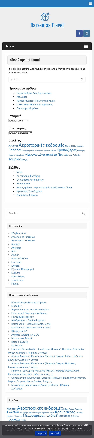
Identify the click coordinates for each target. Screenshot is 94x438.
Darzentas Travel (47, 25)
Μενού (10, 46)
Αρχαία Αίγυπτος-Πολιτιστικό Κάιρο (36, 100)
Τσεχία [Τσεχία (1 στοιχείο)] (24, 160)
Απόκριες (16, 247)
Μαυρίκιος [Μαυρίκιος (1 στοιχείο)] (20, 155)
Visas (19, 171)
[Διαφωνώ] (90, 429)
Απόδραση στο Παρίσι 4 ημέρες (28, 320)
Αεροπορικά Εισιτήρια (23, 236)
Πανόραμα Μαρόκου (28, 108)
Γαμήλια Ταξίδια (19, 258)
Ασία (13, 251)
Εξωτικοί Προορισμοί (22, 269)
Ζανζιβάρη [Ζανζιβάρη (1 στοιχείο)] (25, 151)
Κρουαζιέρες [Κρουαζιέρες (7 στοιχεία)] (67, 150)
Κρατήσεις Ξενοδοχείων (29, 191)
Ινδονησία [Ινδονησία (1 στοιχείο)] (39, 151)
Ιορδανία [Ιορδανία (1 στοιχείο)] (46, 151)
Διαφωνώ (54, 433)
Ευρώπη (15, 272)
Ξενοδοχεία (17, 280)
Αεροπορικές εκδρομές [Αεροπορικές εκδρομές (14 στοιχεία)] (41, 145)
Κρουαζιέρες (17, 276)
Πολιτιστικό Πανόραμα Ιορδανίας (34, 104)
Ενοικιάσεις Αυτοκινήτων (30, 179)
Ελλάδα (15, 265)
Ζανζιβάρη (16, 388)
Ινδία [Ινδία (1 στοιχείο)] (32, 151)
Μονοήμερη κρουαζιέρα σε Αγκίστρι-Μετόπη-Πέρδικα (40, 384)
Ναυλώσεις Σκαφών (27, 194)
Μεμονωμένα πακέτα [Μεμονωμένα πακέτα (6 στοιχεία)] (40, 154)
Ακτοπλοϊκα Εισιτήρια (28, 175)
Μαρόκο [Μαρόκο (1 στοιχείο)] (12, 155)
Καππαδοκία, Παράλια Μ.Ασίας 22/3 (30, 323)
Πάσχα (14, 283)
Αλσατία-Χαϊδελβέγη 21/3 (25, 334)
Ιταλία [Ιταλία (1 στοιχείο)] (53, 151)
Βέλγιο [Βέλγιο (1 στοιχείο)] (67, 146)
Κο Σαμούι (16, 345)
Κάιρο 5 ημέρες (19, 341)
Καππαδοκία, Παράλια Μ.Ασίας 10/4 (30, 327)
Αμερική (15, 244)
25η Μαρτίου (18, 233)
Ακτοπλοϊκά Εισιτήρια (23, 240)
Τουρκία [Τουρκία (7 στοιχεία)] (15, 159)
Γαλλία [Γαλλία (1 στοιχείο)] (73, 146)
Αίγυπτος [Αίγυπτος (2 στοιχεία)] (13, 145)
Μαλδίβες (22, 96)
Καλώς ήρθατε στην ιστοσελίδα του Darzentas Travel (44, 187)
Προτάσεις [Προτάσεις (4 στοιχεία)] (65, 154)
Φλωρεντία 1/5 (19, 331)
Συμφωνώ (41, 433)
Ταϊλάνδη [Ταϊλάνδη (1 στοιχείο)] (76, 155)
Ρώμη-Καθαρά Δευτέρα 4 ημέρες (34, 93)
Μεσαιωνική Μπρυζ (21, 338)
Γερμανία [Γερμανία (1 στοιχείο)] (80, 146)
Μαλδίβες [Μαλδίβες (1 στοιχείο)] (81, 151)
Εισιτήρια (16, 262)
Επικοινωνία (23, 183)
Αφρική (15, 254)
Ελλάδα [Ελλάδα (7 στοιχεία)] (15, 150)
